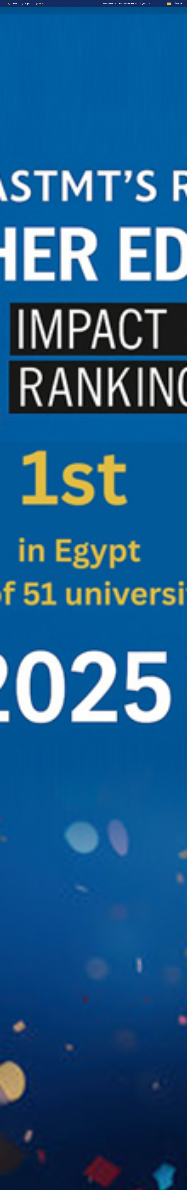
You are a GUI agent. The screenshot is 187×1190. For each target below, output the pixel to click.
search (145, 3)
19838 (12, 3)
